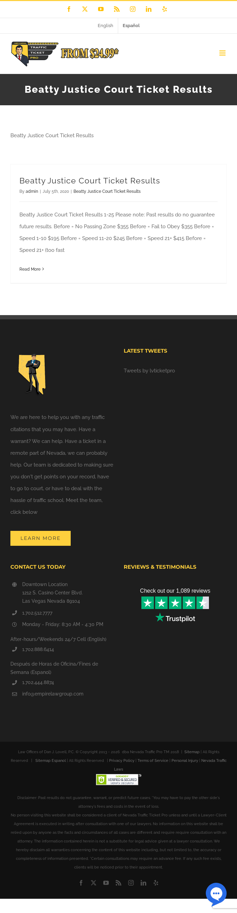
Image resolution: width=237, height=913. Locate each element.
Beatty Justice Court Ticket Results (89, 180)
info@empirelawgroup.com (53, 694)
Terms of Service (153, 760)
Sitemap (192, 752)
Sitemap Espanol (50, 760)
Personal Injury (185, 760)
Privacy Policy (121, 760)
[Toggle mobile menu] (223, 53)
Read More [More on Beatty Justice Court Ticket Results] (30, 269)
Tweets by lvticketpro (149, 371)
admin (32, 191)
